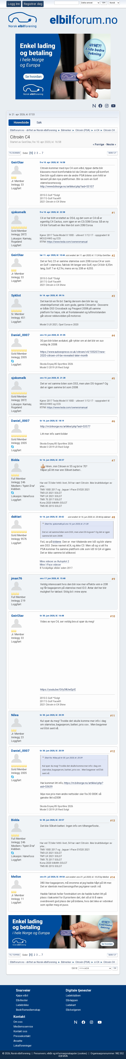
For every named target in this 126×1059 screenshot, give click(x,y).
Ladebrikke (22, 1005)
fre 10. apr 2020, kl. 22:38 (52, 212)
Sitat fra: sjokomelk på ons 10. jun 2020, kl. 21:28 (66, 524)
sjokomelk (18, 212)
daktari (16, 516)
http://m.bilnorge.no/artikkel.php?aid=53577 (65, 426)
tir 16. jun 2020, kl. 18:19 (52, 420)
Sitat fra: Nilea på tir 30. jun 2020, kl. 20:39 (63, 758)
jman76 (16, 578)
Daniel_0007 (20, 335)
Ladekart (71, 1005)
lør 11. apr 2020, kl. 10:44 (52, 255)
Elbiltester (22, 1000)
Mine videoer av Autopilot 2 (54, 561)
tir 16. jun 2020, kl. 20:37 (52, 460)
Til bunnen (14, 153)
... (40, 153)
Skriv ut (112, 153)
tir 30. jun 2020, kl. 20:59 (52, 750)
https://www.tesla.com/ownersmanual (67, 241)
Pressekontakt (21, 1036)
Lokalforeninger (22, 1045)
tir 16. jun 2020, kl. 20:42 (52, 517)
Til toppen (14, 955)
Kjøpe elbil (22, 995)
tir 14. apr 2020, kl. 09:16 (52, 295)
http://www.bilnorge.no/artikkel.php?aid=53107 (67, 186)
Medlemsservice (23, 1026)
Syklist (16, 295)
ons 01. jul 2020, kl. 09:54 (52, 877)
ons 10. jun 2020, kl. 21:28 (52, 378)
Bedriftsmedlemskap (28, 1009)
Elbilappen (72, 1000)
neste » (111, 144)
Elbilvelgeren (73, 1009)
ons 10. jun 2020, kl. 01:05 (52, 335)
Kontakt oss (20, 1031)
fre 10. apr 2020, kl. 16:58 (52, 162)
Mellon (16, 877)
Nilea (15, 715)
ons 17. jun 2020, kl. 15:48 (52, 578)
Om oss (17, 1021)
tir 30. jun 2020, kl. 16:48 (52, 615)
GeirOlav (17, 162)
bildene (57, 541)
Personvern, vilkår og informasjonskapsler (55, 1053)
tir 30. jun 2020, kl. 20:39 (52, 715)
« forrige (98, 144)
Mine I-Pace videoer (50, 564)
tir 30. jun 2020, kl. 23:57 (52, 820)
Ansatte (17, 1040)
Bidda (15, 460)
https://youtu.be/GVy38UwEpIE (58, 689)
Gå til (74, 968)
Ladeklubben (73, 995)
